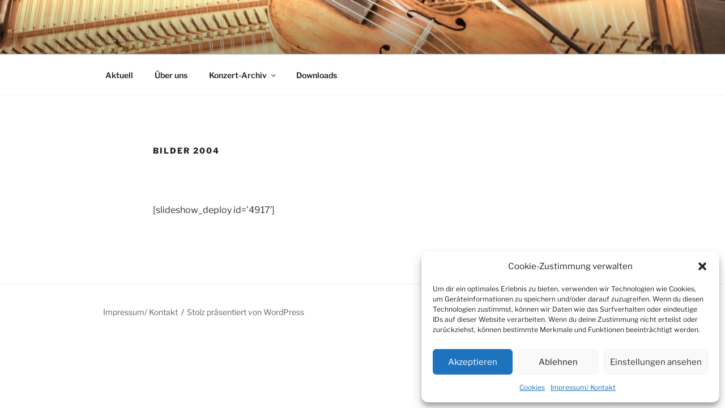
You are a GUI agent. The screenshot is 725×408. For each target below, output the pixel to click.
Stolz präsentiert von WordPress (245, 312)
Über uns (171, 75)
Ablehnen (558, 362)
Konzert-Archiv (243, 75)
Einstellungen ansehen (656, 362)
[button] (702, 266)
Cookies (532, 387)
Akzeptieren (472, 362)
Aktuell (119, 75)
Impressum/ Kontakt (583, 387)
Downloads (316, 75)
